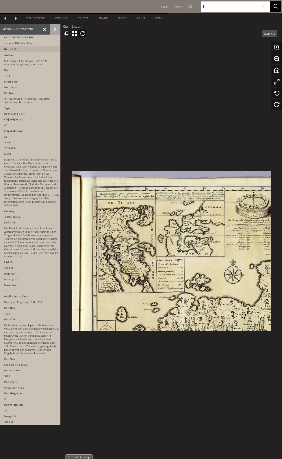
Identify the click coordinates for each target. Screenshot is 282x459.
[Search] (230, 6)
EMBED (122, 18)
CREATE (83, 18)
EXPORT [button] (269, 33)
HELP (158, 18)
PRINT (141, 18)
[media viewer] (171, 250)
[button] (275, 6)
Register (178, 6)
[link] (263, 6)
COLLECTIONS (36, 18)
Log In (164, 6)
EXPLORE (61, 18)
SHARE (103, 18)
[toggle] (15, 49)
